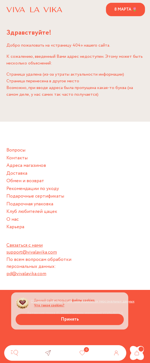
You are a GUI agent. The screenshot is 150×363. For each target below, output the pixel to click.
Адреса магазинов (26, 165)
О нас (12, 219)
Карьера (15, 226)
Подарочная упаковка (29, 204)
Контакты (17, 158)
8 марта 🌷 (125, 9)
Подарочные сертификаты (35, 196)
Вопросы (15, 150)
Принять (70, 319)
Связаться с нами (24, 245)
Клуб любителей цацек (31, 211)
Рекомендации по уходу (32, 188)
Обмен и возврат (25, 180)
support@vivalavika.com (31, 252)
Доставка (16, 173)
